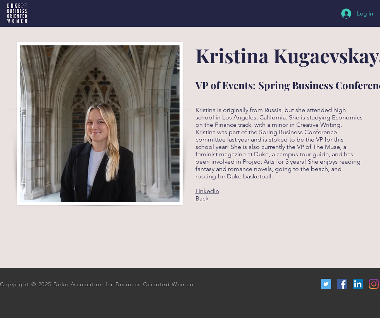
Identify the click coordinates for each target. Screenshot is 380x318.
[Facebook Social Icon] (342, 284)
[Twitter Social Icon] (326, 284)
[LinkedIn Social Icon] (358, 284)
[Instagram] (374, 284)
